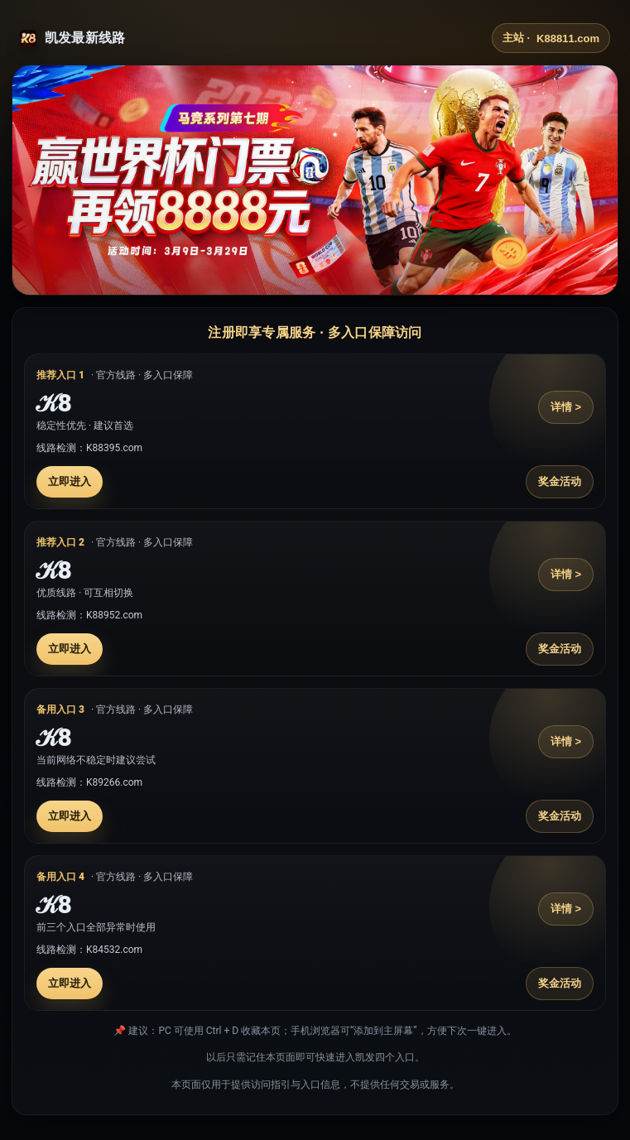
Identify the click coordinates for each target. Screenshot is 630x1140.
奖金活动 (559, 481)
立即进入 (69, 481)
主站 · (551, 38)
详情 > (566, 407)
